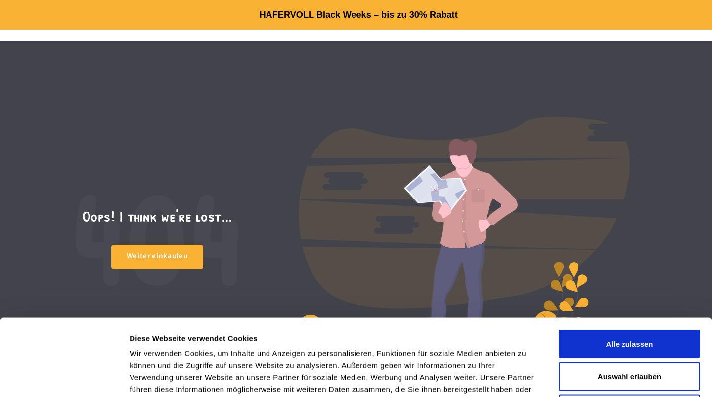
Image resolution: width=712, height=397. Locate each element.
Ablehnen (629, 332)
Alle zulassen (629, 267)
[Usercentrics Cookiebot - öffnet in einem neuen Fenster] (64, 377)
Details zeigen (526, 377)
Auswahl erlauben (629, 300)
